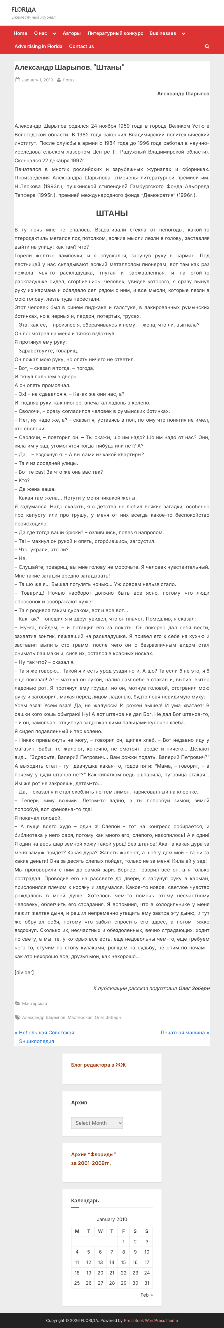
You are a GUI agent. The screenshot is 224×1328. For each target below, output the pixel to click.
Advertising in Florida (38, 46)
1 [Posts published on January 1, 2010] (124, 1242)
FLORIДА (23, 9)
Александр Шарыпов (43, 1017)
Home (20, 33)
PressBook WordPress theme (151, 1320)
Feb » (147, 1295)
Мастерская (34, 1003)
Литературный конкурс (115, 33)
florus (69, 79)
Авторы (72, 33)
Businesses (163, 33)
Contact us (81, 46)
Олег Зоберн (108, 1017)
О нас (40, 33)
